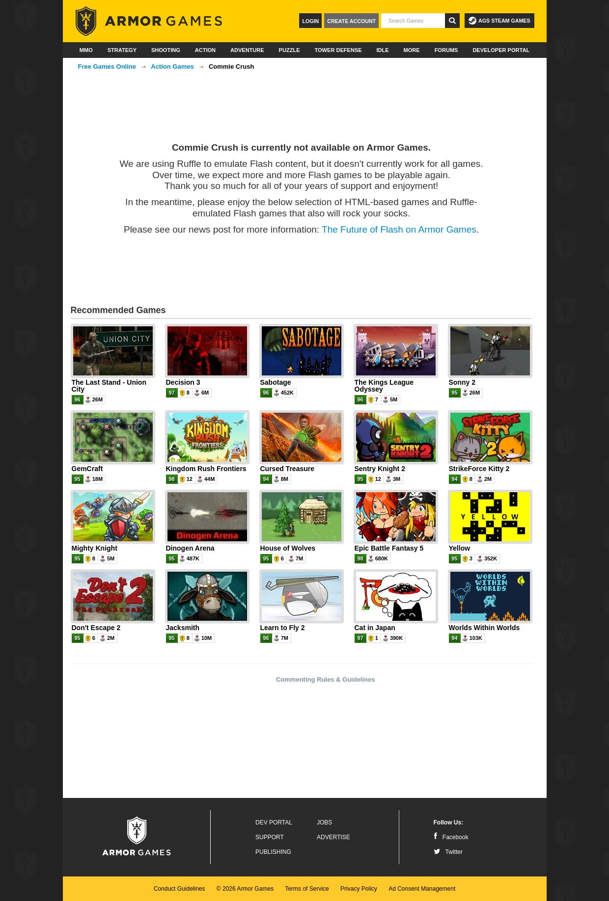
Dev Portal (273, 822)
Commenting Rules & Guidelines (325, 679)
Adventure (247, 50)
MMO (86, 50)
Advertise (333, 837)
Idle (383, 50)
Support (269, 837)
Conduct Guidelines (179, 888)
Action (205, 50)
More (412, 50)
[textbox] (413, 20)
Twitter (448, 851)
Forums (446, 50)
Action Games (172, 66)
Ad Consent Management (421, 888)
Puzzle (289, 50)
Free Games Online (107, 66)
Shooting (165, 50)
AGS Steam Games (499, 21)
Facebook (451, 837)
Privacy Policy (358, 888)
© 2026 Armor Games (245, 888)
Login (310, 21)
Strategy (122, 50)
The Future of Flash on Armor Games (399, 229)
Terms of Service (307, 888)
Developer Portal (500, 50)
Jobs (324, 822)
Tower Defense (337, 50)
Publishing (273, 851)
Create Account (351, 21)
